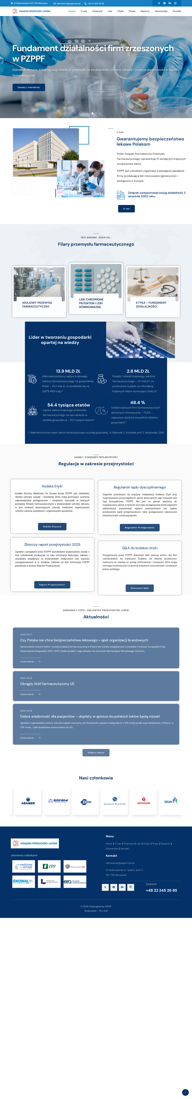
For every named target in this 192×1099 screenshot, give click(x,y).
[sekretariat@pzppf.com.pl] (55, 4)
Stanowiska (161, 11)
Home (72, 11)
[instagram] (130, 887)
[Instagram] (175, 3)
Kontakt (177, 11)
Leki (110, 11)
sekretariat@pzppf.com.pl (68, 3)
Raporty (145, 11)
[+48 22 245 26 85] (86, 4)
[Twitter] (159, 3)
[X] (105, 887)
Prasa (132, 11)
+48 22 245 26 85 (96, 3)
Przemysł (97, 11)
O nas (84, 11)
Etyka (121, 11)
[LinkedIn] (122, 887)
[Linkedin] (170, 3)
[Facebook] (164, 3)
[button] (92, 113)
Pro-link (103, 910)
